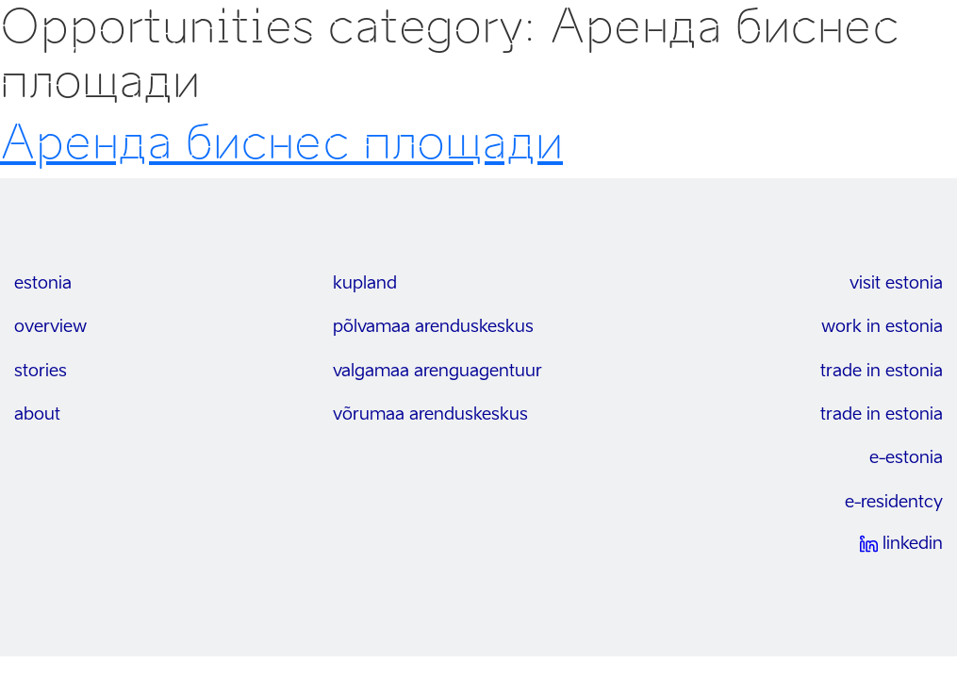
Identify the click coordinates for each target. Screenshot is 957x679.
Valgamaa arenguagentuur (437, 371)
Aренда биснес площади (281, 142)
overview (50, 327)
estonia (43, 283)
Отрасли (742, 52)
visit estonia (896, 283)
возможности (642, 52)
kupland (365, 283)
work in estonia (882, 327)
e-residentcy (894, 502)
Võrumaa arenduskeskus (430, 414)
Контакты (825, 52)
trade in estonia (881, 371)
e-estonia (906, 458)
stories (40, 371)
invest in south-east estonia (177, 52)
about (37, 414)
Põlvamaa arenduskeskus (433, 327)
